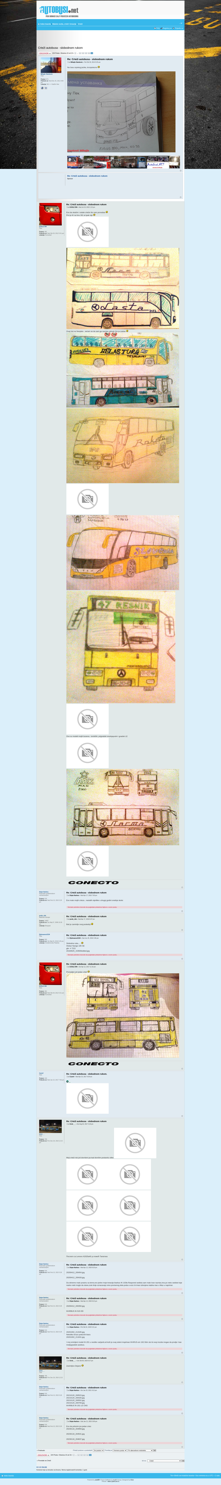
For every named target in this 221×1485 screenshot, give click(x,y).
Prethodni (41, 1450)
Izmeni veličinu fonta (181, 23)
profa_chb (73, 919)
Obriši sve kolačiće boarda (184, 1476)
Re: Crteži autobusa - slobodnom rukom (90, 59)
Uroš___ (72, 1124)
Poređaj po (116, 1450)
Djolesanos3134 (75, 938)
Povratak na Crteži (44, 1460)
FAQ (158, 28)
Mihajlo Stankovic (77, 62)
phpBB (97, 1480)
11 (80, 53)
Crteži (80, 24)
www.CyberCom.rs (113, 1481)
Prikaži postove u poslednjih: (88, 1450)
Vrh (180, 170)
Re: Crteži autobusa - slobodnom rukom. (86, 1074)
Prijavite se (179, 28)
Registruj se (167, 28)
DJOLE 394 (73, 207)
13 (86, 53)
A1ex (132, 1480)
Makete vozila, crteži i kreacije (64, 24)
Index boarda (45, 24)
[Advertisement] (110, 38)
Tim (171, 1476)
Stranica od (67, 53)
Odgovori (45, 53)
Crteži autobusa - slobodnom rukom (60, 47)
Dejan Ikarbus (74, 895)
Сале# (72, 1076)
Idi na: (144, 1461)
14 (89, 53)
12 (83, 53)
